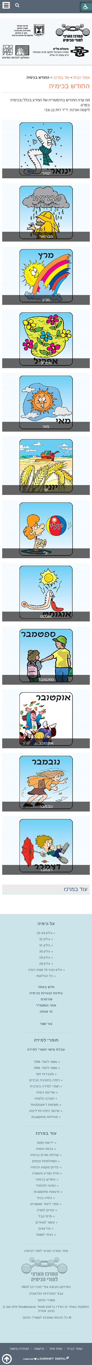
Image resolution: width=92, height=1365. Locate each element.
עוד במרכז (61, 77)
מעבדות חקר (45, 1074)
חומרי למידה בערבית (44, 1086)
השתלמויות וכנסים (44, 1161)
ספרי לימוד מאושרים (44, 1204)
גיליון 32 (44, 939)
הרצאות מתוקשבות (46, 1192)
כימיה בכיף (44, 1198)
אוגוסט (46, 616)
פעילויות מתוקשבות (44, 1117)
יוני (46, 490)
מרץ (46, 299)
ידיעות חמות (45, 1143)
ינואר (46, 173)
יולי (46, 553)
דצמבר (46, 869)
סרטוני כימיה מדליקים (44, 1111)
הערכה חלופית (44, 1098)
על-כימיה (46, 923)
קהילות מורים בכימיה (44, 1155)
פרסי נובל (45, 1216)
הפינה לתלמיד (45, 1185)
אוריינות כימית (45, 1092)
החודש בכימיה (69, 86)
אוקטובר (46, 743)
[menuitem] (74, 1348)
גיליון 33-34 (44, 933)
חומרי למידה (46, 1040)
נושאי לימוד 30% (45, 1068)
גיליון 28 (44, 964)
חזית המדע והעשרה (45, 1173)
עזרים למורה (45, 1210)
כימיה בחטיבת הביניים (44, 1080)
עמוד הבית (82, 77)
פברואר (46, 236)
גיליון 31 (44, 945)
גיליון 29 (44, 957)
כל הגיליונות (44, 976)
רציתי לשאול (44, 1234)
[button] (17, 5)
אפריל (46, 363)
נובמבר (46, 806)
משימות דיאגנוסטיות (44, 1105)
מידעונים (45, 1228)
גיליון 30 (44, 951)
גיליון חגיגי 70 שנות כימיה (44, 970)
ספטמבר (46, 679)
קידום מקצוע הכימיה (45, 1167)
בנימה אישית (44, 1149)
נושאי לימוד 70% (45, 1062)
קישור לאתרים (45, 1222)
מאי (46, 426)
